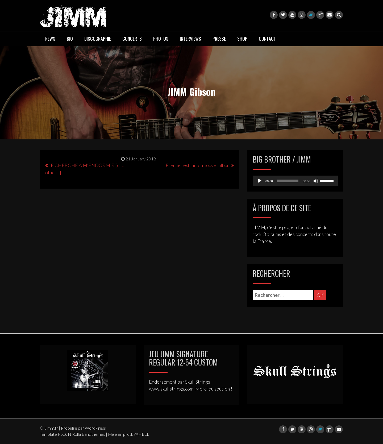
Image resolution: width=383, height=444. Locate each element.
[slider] (288, 181)
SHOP (242, 38)
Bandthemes (93, 434)
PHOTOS (160, 38)
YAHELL (141, 434)
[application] (295, 181)
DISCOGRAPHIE (97, 38)
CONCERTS (132, 38)
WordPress (95, 427)
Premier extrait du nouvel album (198, 165)
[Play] (259, 181)
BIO (70, 38)
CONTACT (267, 38)
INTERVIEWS (190, 38)
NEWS (50, 38)
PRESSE (219, 38)
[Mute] (316, 181)
